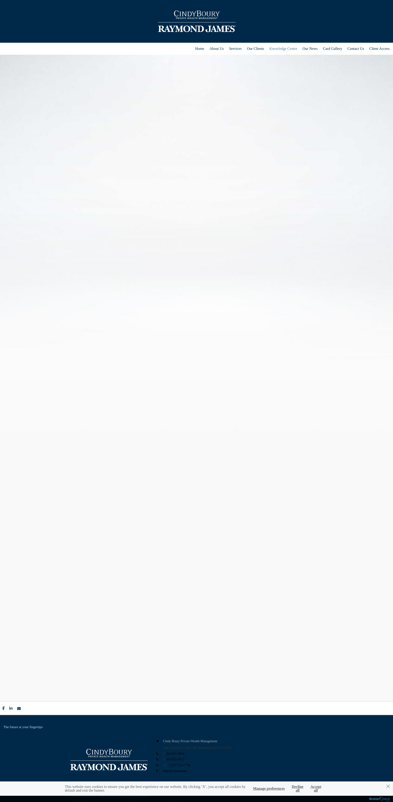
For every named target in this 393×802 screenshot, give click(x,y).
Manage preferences (269, 788)
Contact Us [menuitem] (355, 49)
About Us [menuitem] (217, 49)
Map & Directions (175, 771)
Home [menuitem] (199, 49)
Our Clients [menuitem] (255, 49)
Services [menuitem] (235, 49)
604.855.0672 (175, 759)
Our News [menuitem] (310, 49)
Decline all (298, 788)
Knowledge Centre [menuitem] (283, 49)
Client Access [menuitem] (379, 49)
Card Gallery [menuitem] (332, 49)
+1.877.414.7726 (179, 765)
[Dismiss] (388, 786)
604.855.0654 (175, 753)
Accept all (315, 788)
